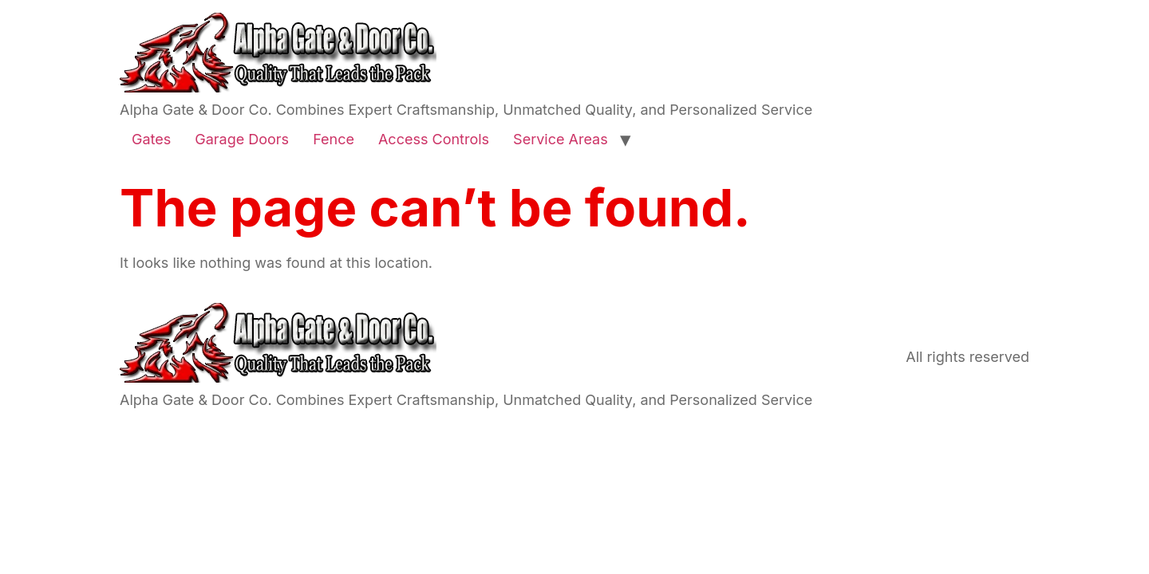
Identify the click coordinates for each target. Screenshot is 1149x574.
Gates (151, 139)
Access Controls (433, 139)
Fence (333, 139)
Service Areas (560, 139)
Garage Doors (242, 139)
